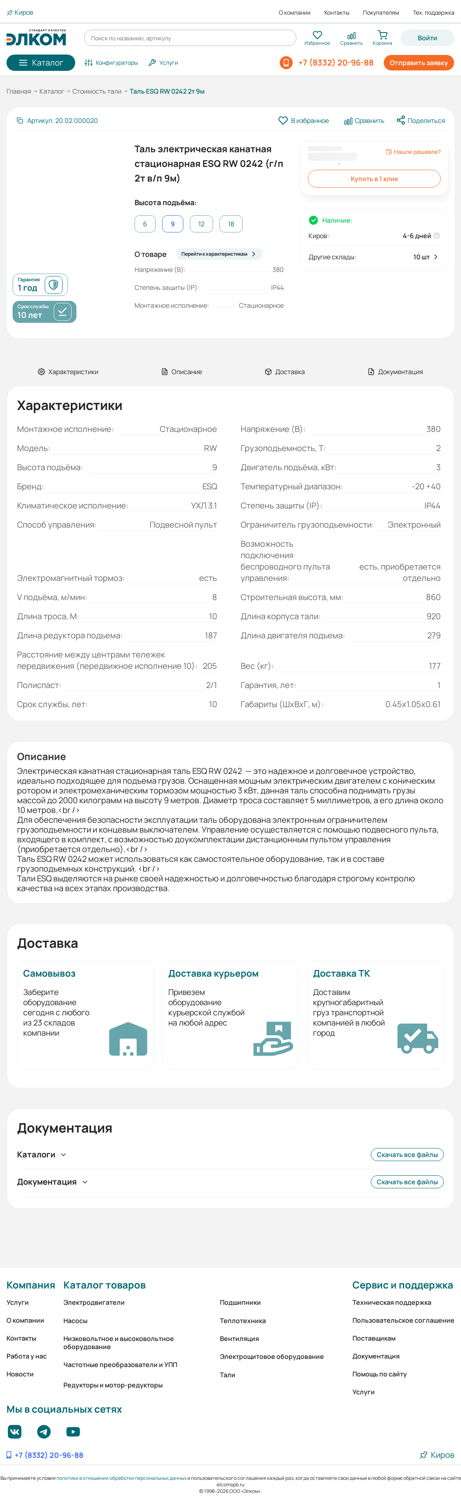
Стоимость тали (97, 91)
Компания (31, 1284)
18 (231, 223)
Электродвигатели (94, 1302)
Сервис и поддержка (402, 1284)
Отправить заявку (419, 62)
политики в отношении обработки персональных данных (122, 1478)
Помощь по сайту (379, 1374)
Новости (20, 1374)
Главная (19, 91)
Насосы (75, 1321)
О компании (295, 12)
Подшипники (240, 1302)
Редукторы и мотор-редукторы (113, 1385)
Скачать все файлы (407, 1154)
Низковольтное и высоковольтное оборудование (118, 1342)
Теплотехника (243, 1321)
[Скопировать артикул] (57, 120)
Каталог (51, 91)
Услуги (18, 1302)
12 (201, 223)
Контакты (336, 12)
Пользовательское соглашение (403, 1320)
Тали (227, 1375)
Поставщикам (374, 1338)
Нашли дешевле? (413, 152)
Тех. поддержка (433, 12)
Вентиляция (239, 1338)
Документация (376, 1356)
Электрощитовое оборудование (272, 1356)
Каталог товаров (104, 1284)
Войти (427, 37)
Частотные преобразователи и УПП (120, 1365)
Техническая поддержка (391, 1302)
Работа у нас (27, 1356)
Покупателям (381, 12)
